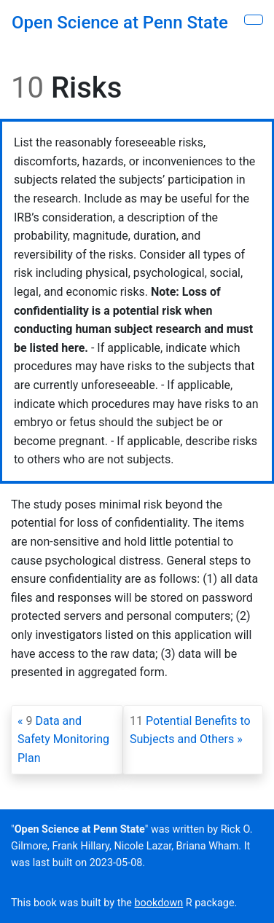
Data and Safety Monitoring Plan (63, 739)
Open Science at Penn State (120, 22)
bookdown (159, 903)
